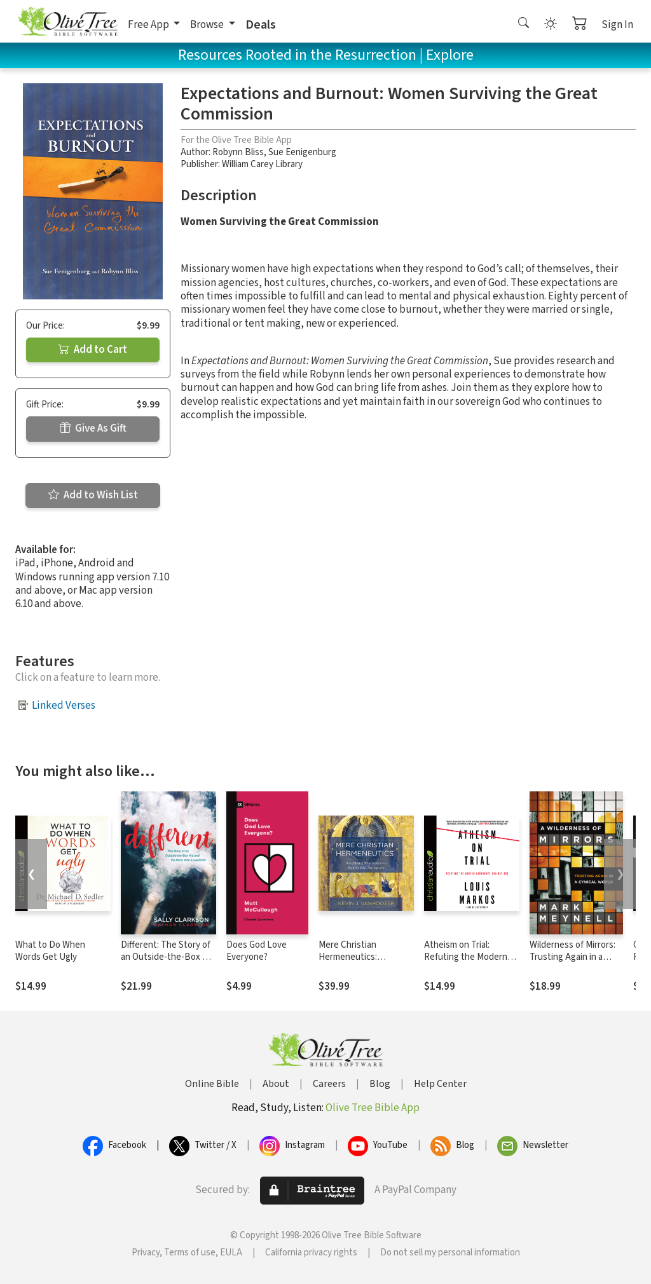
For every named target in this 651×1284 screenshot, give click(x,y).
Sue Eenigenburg (302, 152)
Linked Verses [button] (63, 705)
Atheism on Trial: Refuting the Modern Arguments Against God (471, 957)
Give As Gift (93, 428)
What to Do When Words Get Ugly (50, 951)
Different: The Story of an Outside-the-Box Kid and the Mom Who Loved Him (168, 963)
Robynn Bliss (238, 152)
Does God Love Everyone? (256, 951)
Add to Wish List (93, 495)
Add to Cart (92, 349)
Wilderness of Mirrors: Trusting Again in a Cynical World (572, 957)
